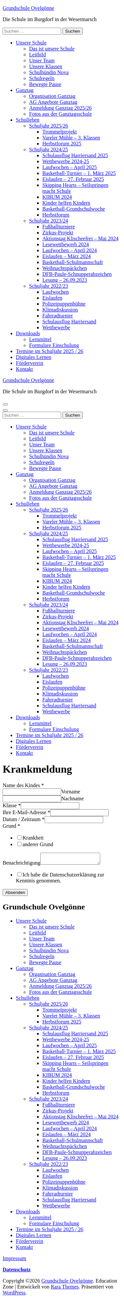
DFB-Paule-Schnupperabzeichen (77, 274)
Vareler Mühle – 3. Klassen (71, 137)
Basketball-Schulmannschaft (72, 262)
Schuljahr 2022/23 (48, 286)
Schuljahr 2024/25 (48, 149)
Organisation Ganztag (52, 96)
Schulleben (27, 120)
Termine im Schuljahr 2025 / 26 (49, 351)
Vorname (70, 791)
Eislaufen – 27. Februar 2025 (73, 179)
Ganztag (24, 90)
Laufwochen (55, 292)
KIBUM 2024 (57, 197)
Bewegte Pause (45, 84)
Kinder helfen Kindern (66, 203)
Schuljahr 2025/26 (48, 126)
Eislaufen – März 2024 (66, 256)
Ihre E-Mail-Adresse (26, 812)
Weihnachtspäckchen (64, 268)
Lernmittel (40, 339)
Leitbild (37, 54)
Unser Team (42, 60)
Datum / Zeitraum (24, 819)
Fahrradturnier (57, 315)
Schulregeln (41, 78)
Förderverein (29, 363)
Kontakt (24, 369)
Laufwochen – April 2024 (69, 250)
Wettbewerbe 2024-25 (65, 161)
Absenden (15, 894)
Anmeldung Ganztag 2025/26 (60, 108)
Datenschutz (16, 1271)
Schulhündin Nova (49, 72)
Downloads (28, 333)
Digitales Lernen (33, 357)
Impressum (14, 1260)
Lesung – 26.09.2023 (64, 280)
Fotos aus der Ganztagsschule (60, 114)
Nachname (72, 798)
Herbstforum (55, 215)
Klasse (12, 805)
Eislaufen (52, 298)
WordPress (14, 1294)
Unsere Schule (31, 42)
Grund (11, 826)
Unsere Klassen (45, 66)
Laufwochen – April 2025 (69, 167)
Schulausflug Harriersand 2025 (75, 155)
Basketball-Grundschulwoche (73, 209)
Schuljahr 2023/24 (48, 220)
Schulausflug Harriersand (69, 321)
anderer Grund (37, 844)
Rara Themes (65, 1288)
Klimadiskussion (60, 309)
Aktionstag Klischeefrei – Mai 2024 (80, 238)
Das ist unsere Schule (51, 48)
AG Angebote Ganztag (53, 102)
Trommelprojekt (59, 131)
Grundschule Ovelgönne (28, 8)
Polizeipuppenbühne (64, 304)
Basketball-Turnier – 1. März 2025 (79, 173)
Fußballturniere (58, 226)
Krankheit (33, 838)
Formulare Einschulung (54, 345)
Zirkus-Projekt (57, 232)
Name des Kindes (23, 785)
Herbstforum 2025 (61, 143)
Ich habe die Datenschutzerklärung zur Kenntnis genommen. (60, 879)
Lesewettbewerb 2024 (65, 244)
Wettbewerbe (56, 327)
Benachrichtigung (21, 865)
